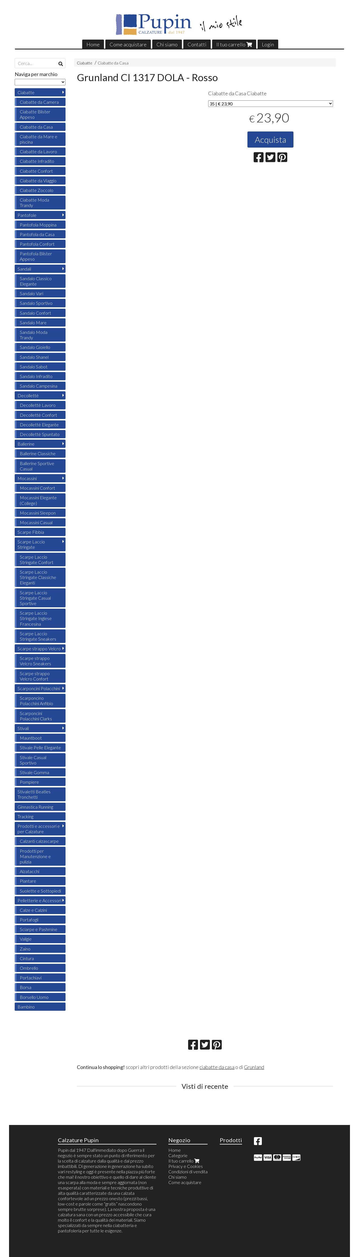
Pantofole (27, 215)
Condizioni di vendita (188, 1171)
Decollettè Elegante (39, 424)
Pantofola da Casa (37, 234)
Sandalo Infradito (36, 376)
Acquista (270, 139)
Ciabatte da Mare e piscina (38, 139)
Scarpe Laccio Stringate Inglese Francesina (36, 618)
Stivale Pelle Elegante (40, 747)
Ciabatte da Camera (39, 102)
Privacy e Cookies (185, 1166)
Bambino (26, 1006)
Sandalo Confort (35, 313)
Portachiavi (31, 977)
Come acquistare (128, 44)
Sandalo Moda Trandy (33, 334)
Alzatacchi (29, 871)
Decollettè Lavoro (38, 405)
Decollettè (28, 395)
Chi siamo (167, 44)
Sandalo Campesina (38, 385)
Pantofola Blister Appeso (36, 256)
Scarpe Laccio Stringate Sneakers (38, 636)
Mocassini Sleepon (38, 512)
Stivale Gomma (34, 772)
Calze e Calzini (33, 910)
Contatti (197, 44)
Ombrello (29, 968)
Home (93, 44)
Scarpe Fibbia (31, 532)
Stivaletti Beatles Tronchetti (34, 794)
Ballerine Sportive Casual (37, 466)
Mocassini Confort (37, 488)
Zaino (25, 948)
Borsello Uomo (34, 997)
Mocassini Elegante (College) (38, 500)
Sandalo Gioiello (35, 347)
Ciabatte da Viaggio (38, 180)
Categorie (178, 1155)
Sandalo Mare (33, 322)
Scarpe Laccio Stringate (31, 544)
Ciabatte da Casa (113, 63)
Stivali (23, 728)
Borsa (25, 987)
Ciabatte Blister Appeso (35, 114)
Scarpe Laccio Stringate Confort (36, 559)
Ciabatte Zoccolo (36, 190)
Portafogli (29, 919)
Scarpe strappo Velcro (39, 648)
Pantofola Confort (37, 244)
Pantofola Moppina (38, 224)
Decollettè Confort (38, 415)
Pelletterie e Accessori (39, 900)
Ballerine (26, 443)
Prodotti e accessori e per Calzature (39, 828)
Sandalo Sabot (33, 366)
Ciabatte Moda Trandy (34, 202)
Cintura (27, 958)
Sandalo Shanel (34, 357)
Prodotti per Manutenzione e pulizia (35, 856)
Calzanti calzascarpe (39, 841)
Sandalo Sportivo (36, 303)
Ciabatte (84, 63)
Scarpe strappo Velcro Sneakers (35, 660)
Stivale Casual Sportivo (33, 760)
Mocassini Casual (36, 522)
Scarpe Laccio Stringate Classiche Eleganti (38, 577)
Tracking (25, 816)
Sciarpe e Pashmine (38, 929)
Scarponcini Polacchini (39, 688)
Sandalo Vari (31, 293)
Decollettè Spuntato (40, 434)
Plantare (28, 881)
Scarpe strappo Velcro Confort (35, 676)
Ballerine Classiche (38, 453)
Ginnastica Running (35, 806)
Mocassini (27, 478)
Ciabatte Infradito (37, 161)
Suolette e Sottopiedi (40, 890)
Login (268, 44)
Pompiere (29, 782)
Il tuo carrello (234, 44)
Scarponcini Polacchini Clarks (36, 715)
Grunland (254, 1067)
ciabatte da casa (216, 1067)
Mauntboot (31, 737)
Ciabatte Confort (36, 171)
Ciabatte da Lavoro (38, 151)
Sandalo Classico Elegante (36, 281)
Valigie (26, 938)
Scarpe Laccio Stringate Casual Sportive (35, 598)
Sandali (24, 268)
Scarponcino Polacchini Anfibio (36, 700)
